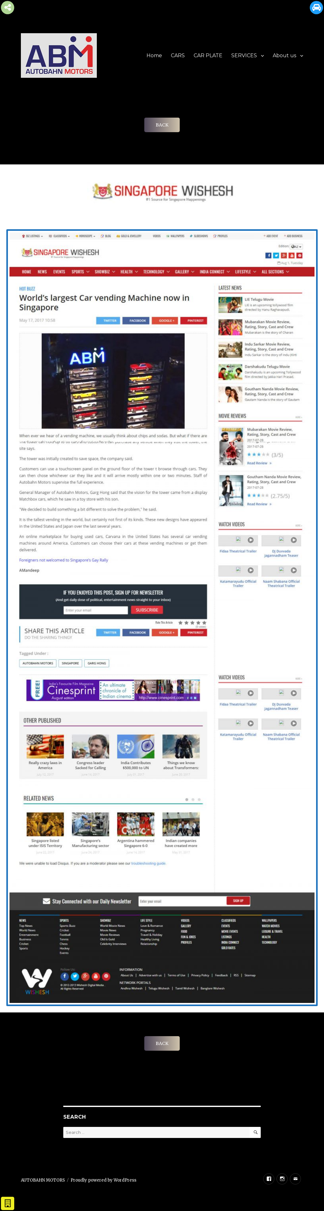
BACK (162, 125)
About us (284, 55)
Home (154, 55)
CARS (178, 55)
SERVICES (244, 55)
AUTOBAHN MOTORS (43, 1180)
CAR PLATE (208, 55)
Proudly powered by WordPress (103, 1180)
